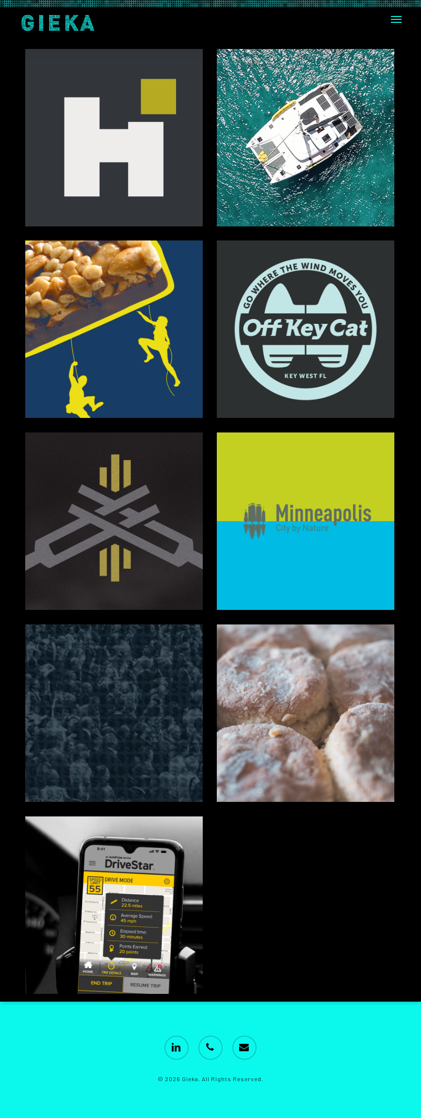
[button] (396, 19)
